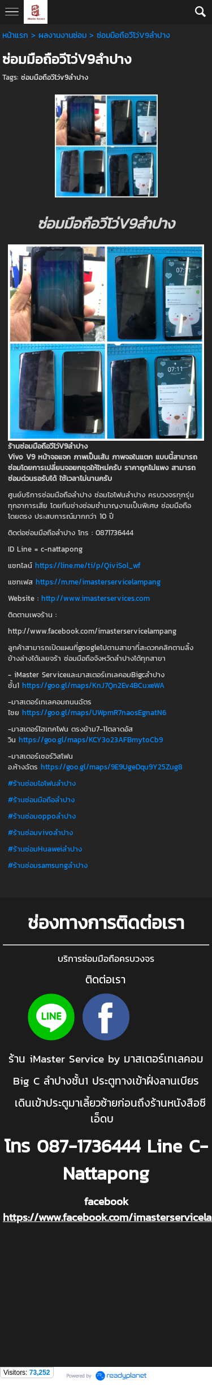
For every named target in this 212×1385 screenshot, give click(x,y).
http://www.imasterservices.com (95, 598)
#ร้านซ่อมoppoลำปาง (42, 816)
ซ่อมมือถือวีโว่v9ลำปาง (54, 77)
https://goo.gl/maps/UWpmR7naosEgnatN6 (94, 712)
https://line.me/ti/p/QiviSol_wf (88, 565)
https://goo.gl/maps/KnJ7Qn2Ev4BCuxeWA (93, 685)
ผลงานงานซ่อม (62, 35)
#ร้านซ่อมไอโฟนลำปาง (42, 783)
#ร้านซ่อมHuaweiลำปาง (45, 849)
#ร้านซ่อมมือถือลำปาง (41, 799)
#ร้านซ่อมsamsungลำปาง (48, 865)
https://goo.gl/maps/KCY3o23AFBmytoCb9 (91, 739)
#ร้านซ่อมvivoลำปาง (40, 832)
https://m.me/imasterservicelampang (98, 582)
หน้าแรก (15, 35)
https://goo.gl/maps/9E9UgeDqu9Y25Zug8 (112, 767)
